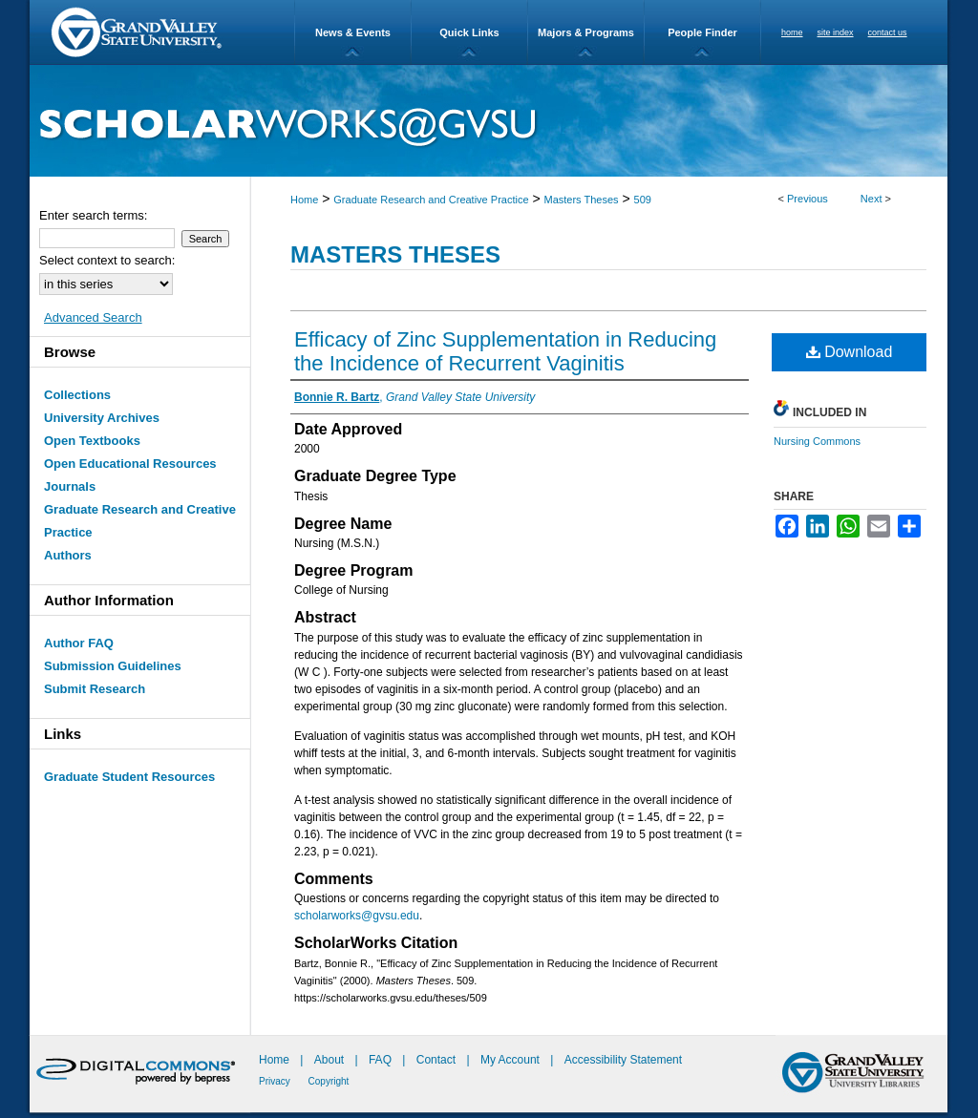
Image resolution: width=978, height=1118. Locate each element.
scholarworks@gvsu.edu (356, 915)
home (792, 32)
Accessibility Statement (623, 1059)
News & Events (353, 32)
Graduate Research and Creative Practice (430, 199)
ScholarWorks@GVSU (488, 121)
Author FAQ (79, 643)
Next (871, 198)
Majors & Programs (586, 32)
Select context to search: (107, 260)
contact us (887, 32)
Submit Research (94, 689)
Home (304, 199)
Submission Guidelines (112, 666)
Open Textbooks (92, 440)
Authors (68, 555)
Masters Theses (581, 199)
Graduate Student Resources (129, 777)
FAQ (381, 1059)
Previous (807, 198)
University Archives (101, 418)
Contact (436, 1059)
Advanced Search (93, 317)
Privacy (276, 1081)
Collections (77, 395)
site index (836, 32)
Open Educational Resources (130, 463)
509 (642, 199)
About (331, 1059)
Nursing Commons (817, 441)
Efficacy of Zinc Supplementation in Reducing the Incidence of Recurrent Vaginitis (505, 351)
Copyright (329, 1081)
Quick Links (469, 32)
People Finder (702, 32)
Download (849, 352)
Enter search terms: (93, 215)
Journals (70, 486)
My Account (511, 1059)
